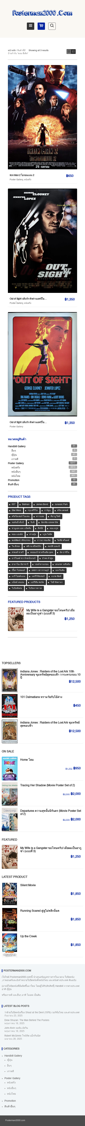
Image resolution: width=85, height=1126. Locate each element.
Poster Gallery (16, 180)
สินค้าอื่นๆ (13, 484)
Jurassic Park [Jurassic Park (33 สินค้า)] (61, 504)
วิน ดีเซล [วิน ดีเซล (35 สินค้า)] (16, 546)
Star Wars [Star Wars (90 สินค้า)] (16, 510)
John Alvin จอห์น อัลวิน (16, 1028)
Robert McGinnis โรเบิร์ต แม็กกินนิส (22, 1036)
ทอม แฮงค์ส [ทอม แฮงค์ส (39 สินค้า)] (17, 534)
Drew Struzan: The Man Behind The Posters (26, 1020)
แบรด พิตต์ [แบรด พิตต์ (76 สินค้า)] (56, 576)
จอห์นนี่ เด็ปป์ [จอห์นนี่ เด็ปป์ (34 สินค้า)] (18, 522)
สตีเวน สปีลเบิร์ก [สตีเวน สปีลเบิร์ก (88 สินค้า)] (33, 546)
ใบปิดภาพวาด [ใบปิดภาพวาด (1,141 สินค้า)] (35, 588)
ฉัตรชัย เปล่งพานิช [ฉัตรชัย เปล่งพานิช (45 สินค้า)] (49, 522)
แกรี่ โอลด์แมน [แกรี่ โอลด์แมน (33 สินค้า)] (18, 576)
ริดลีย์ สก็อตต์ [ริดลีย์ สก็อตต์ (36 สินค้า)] (63, 540)
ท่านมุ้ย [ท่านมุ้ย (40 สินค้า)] (32, 534)
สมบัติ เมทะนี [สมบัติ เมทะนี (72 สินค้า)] (54, 546)
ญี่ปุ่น (14, 455)
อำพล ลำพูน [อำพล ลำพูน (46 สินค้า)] (47, 558)
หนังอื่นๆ (16, 472)
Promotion (13, 480)
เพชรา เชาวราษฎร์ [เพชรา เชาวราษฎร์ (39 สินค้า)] (40, 570)
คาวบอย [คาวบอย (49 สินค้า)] (40, 516)
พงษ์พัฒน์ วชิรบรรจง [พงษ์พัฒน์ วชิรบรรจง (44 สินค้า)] (21, 540)
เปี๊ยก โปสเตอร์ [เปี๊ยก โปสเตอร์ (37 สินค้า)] (18, 570)
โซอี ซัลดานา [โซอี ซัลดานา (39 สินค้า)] (57, 582)
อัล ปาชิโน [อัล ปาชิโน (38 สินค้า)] (64, 552)
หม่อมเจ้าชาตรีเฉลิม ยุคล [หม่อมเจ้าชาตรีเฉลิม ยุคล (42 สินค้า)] (41, 552)
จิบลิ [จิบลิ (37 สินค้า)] (32, 522)
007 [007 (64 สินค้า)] (13, 504)
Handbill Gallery (16, 446)
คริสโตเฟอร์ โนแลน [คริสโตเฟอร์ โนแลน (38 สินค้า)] (21, 516)
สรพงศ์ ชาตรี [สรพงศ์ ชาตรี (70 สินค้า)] (18, 552)
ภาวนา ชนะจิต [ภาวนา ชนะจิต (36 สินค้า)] (44, 540)
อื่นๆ (13, 451)
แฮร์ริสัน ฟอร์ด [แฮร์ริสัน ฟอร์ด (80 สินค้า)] (37, 582)
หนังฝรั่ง (27, 180)
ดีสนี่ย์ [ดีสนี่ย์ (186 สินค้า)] (40, 528)
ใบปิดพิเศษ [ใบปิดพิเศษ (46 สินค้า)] (17, 588)
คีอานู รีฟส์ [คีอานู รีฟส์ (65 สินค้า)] (55, 516)
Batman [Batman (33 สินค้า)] (26, 504)
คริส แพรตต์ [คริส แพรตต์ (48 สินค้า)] (62, 510)
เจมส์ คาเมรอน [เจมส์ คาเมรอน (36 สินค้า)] (41, 564)
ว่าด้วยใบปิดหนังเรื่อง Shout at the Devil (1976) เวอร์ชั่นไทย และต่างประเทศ (41, 1012)
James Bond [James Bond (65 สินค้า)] (42, 504)
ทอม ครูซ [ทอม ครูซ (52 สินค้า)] (54, 528)
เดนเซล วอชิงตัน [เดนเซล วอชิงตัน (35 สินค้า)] (62, 564)
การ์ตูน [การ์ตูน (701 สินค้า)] (47, 510)
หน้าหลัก (12, 51)
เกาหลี (14, 459)
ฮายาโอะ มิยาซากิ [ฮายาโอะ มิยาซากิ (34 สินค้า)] (20, 564)
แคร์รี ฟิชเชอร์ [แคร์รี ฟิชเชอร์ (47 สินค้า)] (38, 576)
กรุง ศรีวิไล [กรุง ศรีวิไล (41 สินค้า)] (33, 510)
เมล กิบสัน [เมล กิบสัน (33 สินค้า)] (59, 570)
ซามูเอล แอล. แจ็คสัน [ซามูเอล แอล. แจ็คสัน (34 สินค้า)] (21, 528)
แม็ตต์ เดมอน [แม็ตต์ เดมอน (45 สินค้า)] (18, 582)
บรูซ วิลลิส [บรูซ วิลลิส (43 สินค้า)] (47, 534)
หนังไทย (15, 476)
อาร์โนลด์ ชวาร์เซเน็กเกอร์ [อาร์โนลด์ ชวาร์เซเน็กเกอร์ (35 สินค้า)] (23, 558)
